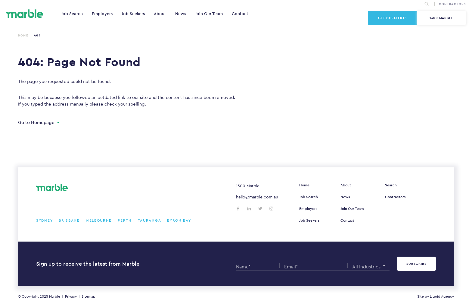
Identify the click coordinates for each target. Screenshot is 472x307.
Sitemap (88, 296)
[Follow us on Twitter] (260, 209)
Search (391, 185)
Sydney (44, 220)
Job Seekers (133, 13)
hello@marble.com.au (257, 197)
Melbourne (99, 220)
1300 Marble (442, 18)
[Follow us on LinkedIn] (249, 209)
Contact (240, 13)
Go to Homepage (36, 122)
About (160, 13)
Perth (125, 220)
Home (23, 35)
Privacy (71, 296)
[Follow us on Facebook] (238, 209)
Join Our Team (209, 13)
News (180, 13)
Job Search (72, 13)
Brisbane (69, 220)
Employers (102, 13)
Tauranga (149, 220)
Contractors (395, 197)
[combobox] (368, 265)
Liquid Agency (442, 296)
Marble (54, 296)
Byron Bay (179, 220)
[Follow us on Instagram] (271, 209)
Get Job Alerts (392, 18)
